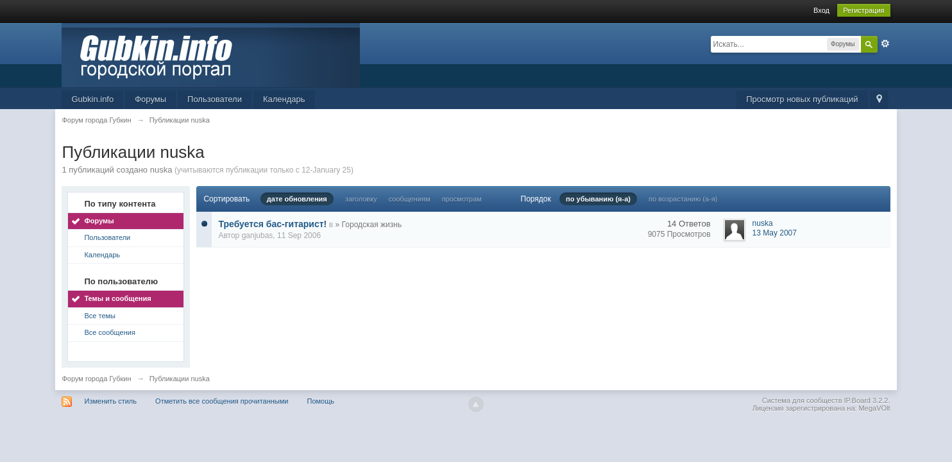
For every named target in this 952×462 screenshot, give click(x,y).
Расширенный (885, 43)
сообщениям (409, 199)
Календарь (284, 99)
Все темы (99, 316)
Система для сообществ (802, 400)
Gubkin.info (92, 99)
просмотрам (462, 199)
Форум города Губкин (96, 378)
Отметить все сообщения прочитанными (221, 401)
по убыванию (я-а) (598, 199)
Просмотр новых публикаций (802, 99)
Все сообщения (109, 332)
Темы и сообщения (117, 298)
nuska (762, 223)
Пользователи (214, 99)
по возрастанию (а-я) (683, 199)
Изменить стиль (111, 401)
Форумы (150, 99)
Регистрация (863, 10)
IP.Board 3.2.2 (866, 400)
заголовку (361, 199)
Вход (821, 10)
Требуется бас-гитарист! (272, 224)
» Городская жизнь (369, 224)
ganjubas (257, 235)
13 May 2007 (774, 232)
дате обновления (297, 199)
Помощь (321, 401)
